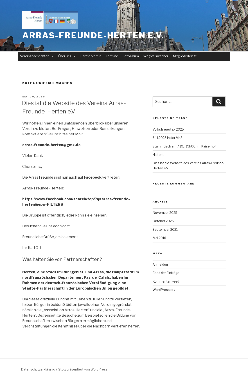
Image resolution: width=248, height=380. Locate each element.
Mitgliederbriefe (185, 56)
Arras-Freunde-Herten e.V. (93, 35)
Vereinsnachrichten (37, 56)
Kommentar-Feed (166, 281)
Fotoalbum (131, 56)
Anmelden (160, 264)
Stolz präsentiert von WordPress (83, 369)
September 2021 (165, 229)
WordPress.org (164, 290)
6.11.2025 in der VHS (168, 138)
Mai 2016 (159, 238)
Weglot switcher (155, 56)
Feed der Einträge (166, 273)
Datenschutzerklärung (38, 369)
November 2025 (165, 212)
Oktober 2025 (163, 221)
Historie (159, 155)
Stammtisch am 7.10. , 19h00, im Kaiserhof (184, 146)
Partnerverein (90, 56)
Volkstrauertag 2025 (168, 129)
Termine (112, 56)
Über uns (67, 56)
